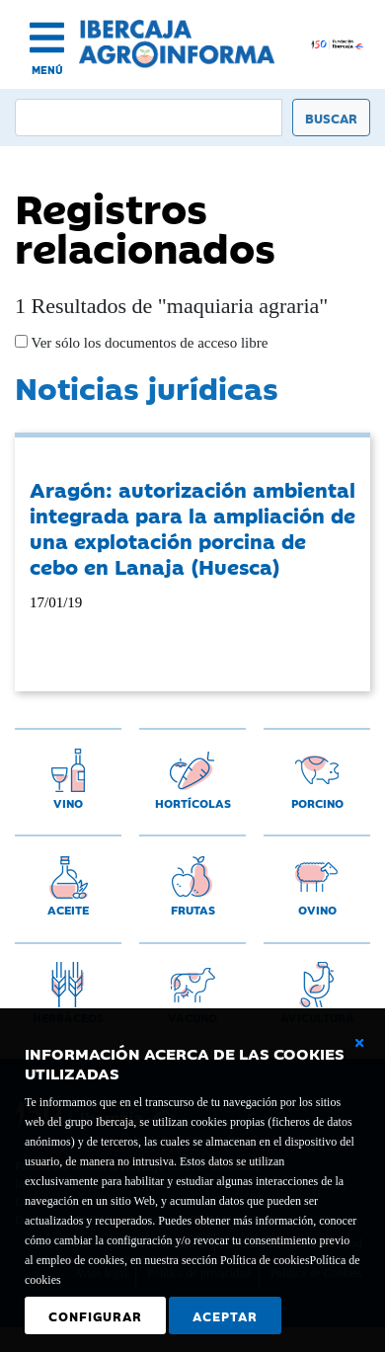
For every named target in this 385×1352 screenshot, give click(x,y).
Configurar (95, 1315)
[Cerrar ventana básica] (359, 1043)
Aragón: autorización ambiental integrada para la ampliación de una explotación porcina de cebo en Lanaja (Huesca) (192, 527)
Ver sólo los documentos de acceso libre (148, 343)
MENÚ (47, 69)
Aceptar (225, 1315)
